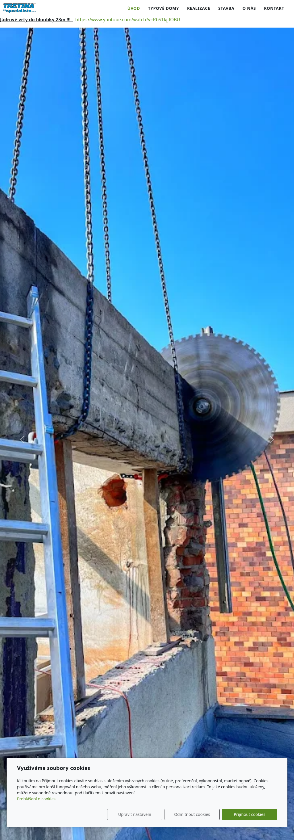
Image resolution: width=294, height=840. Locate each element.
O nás (249, 8)
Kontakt (274, 8)
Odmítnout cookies (192, 814)
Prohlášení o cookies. (37, 799)
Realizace (198, 8)
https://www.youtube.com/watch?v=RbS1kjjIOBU (127, 19)
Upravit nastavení (134, 814)
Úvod (133, 8)
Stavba (226, 8)
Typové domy (163, 8)
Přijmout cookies (249, 814)
